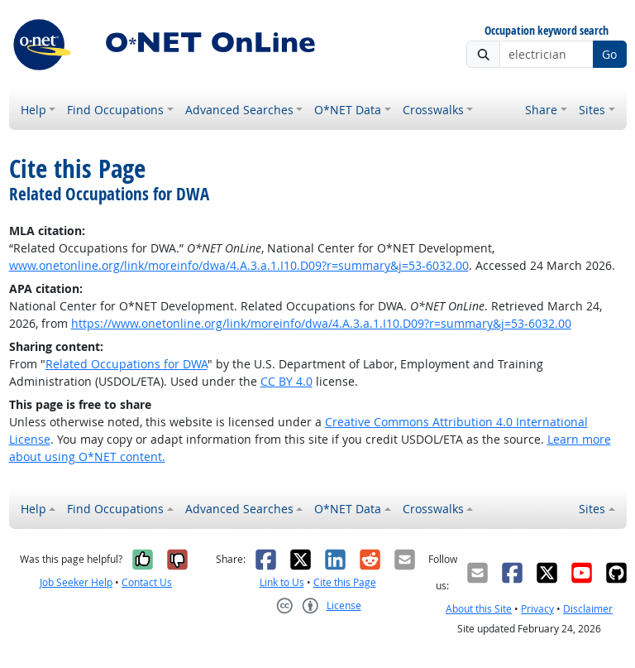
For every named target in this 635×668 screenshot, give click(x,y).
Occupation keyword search (547, 31)
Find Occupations (115, 110)
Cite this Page (344, 582)
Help (33, 110)
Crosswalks (433, 110)
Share (541, 110)
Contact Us (147, 582)
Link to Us (282, 582)
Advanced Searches (239, 110)
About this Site (479, 609)
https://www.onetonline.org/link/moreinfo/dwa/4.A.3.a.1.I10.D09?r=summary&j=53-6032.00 (321, 323)
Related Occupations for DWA (126, 364)
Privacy (537, 609)
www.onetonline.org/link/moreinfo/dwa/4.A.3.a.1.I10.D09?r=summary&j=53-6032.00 (239, 265)
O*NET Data (347, 110)
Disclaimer (588, 609)
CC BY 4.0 (286, 381)
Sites (592, 110)
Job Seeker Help (76, 582)
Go (609, 54)
